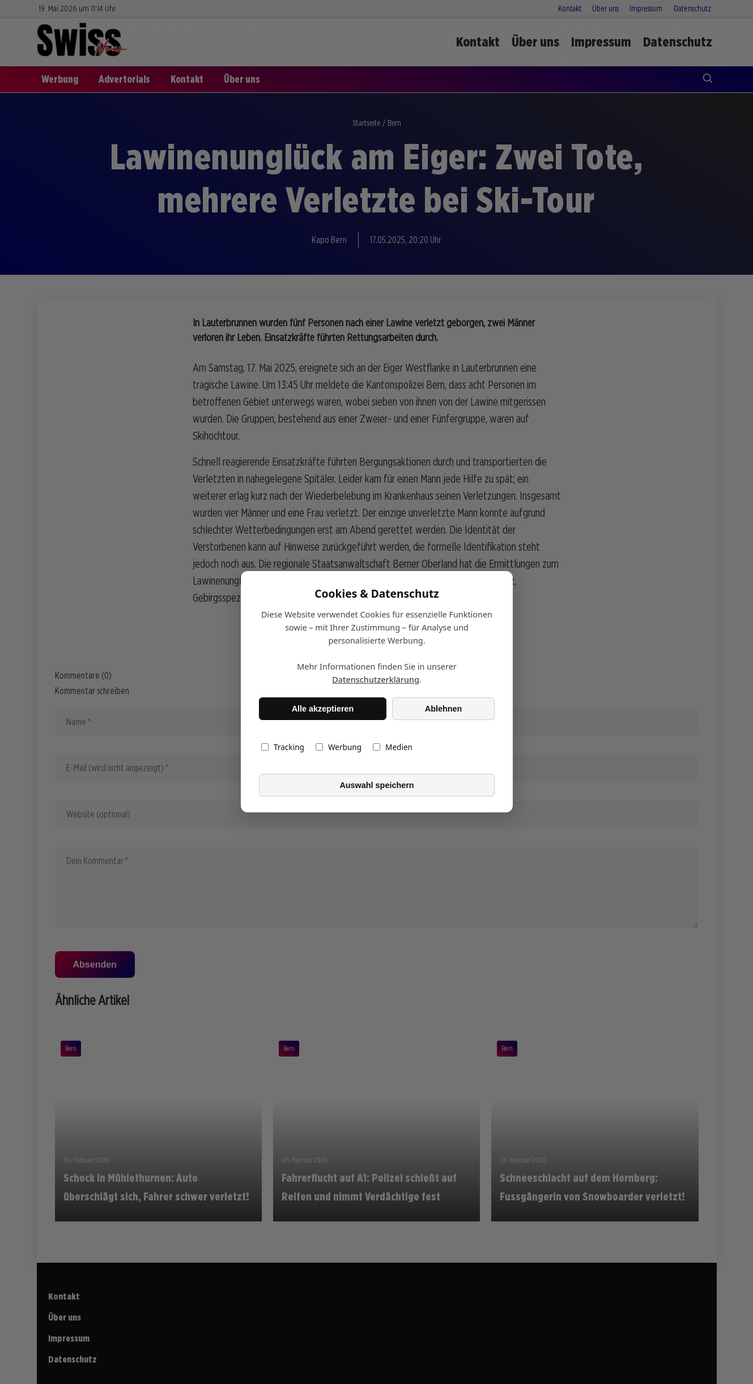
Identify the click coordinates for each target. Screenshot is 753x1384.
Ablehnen (443, 708)
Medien (392, 747)
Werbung (338, 747)
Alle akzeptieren (322, 708)
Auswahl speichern (376, 785)
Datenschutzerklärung (375, 680)
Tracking (282, 747)
